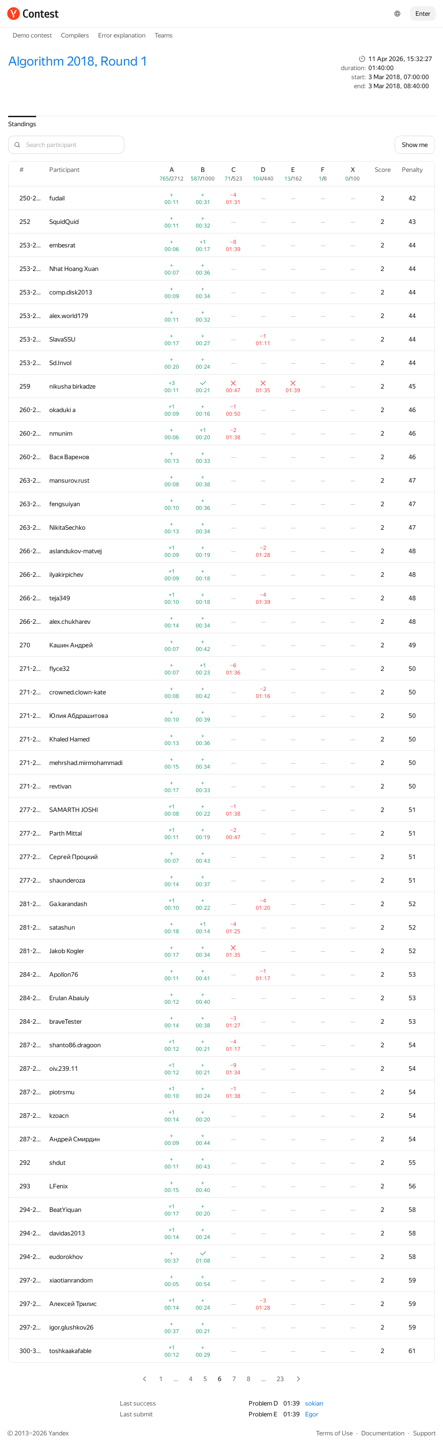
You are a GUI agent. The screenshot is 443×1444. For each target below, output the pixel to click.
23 (280, 1378)
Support (424, 1433)
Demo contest (32, 35)
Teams (164, 35)
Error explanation (122, 35)
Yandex (58, 1433)
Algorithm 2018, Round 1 (77, 61)
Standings (22, 124)
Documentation (383, 1433)
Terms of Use (334, 1433)
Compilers (75, 35)
